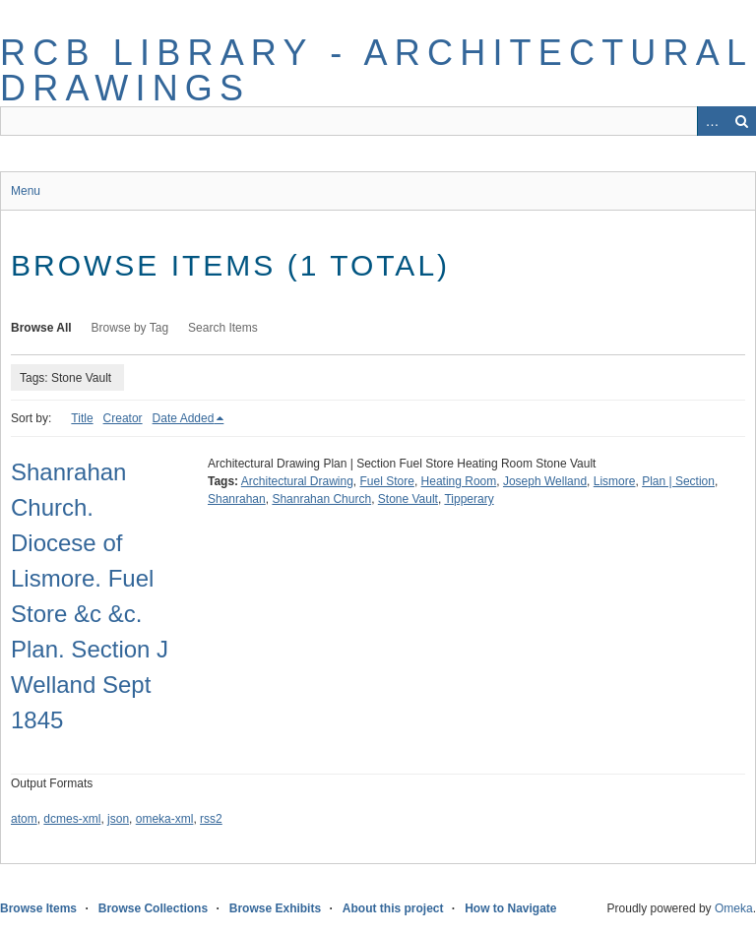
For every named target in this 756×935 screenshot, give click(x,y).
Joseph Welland (545, 481)
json (118, 819)
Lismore (615, 481)
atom (24, 819)
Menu (25, 191)
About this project (393, 908)
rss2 (211, 819)
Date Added (184, 418)
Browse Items (38, 908)
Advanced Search (711, 121)
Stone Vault (408, 499)
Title (82, 418)
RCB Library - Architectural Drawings (376, 70)
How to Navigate (510, 908)
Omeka (734, 908)
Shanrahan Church (321, 499)
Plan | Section (678, 481)
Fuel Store (387, 481)
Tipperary (468, 499)
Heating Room (459, 481)
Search (741, 121)
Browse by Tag (130, 328)
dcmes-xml (71, 819)
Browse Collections (153, 908)
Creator (123, 418)
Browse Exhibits (275, 908)
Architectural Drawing (297, 481)
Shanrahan (237, 499)
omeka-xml (165, 819)
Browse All (41, 328)
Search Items (223, 328)
